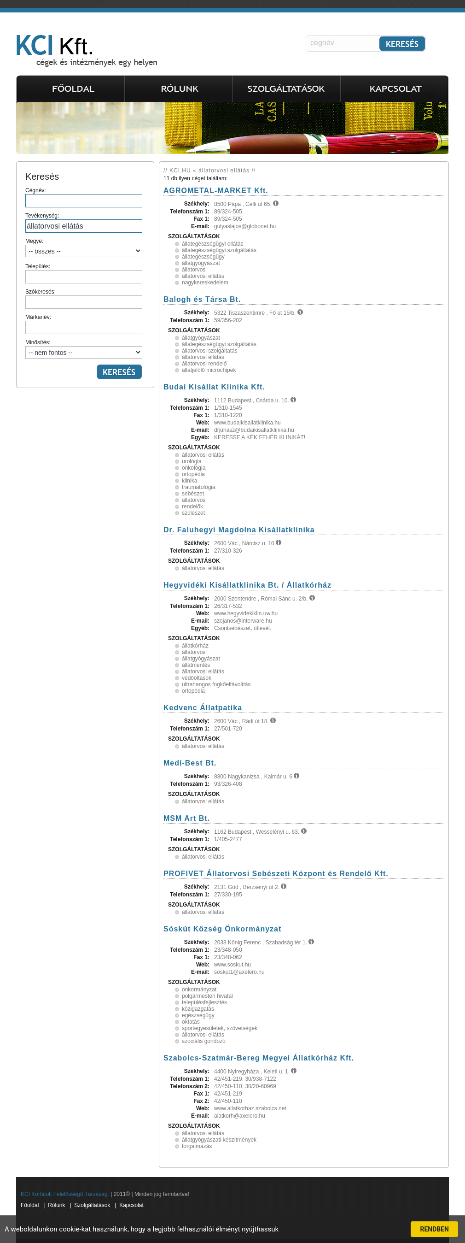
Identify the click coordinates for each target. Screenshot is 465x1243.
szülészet (193, 513)
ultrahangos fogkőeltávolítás (216, 684)
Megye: (83, 247)
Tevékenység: (83, 222)
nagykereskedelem (205, 282)
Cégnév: (83, 197)
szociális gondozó (204, 1041)
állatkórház (195, 645)
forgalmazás (197, 1146)
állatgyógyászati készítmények (219, 1140)
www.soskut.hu (232, 964)
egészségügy (198, 1015)
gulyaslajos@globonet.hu (245, 226)
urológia (192, 461)
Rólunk (56, 1205)
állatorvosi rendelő (204, 363)
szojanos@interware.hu (243, 621)
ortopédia (193, 474)
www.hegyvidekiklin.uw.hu (246, 613)
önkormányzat (199, 989)
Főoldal (30, 1205)
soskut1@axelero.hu (239, 972)
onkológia (193, 468)
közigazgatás (198, 1009)
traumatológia (198, 487)
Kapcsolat (131, 1205)
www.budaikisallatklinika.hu (247, 422)
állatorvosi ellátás (203, 276)
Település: (83, 273)
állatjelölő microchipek (209, 370)
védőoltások (196, 678)
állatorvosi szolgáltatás (210, 351)
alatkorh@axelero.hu (239, 1116)
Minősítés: (83, 349)
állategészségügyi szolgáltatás (219, 250)
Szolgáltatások (92, 1205)
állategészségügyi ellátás (212, 244)
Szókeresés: (83, 299)
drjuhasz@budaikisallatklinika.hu (254, 430)
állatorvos (193, 269)
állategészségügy (203, 256)
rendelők (192, 506)
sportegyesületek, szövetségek (219, 1028)
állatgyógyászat (201, 263)
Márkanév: (83, 324)
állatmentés (196, 665)
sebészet (193, 493)
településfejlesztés (204, 1002)
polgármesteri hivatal (207, 996)
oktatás (191, 1022)
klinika (189, 480)
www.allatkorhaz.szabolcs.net (250, 1108)
